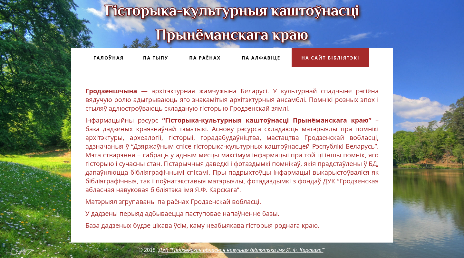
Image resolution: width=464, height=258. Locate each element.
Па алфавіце (261, 58)
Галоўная (108, 58)
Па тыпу (155, 58)
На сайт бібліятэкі (330, 58)
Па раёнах (205, 58)
